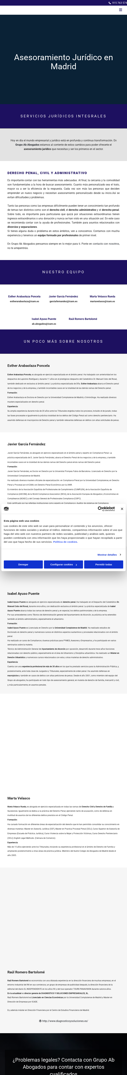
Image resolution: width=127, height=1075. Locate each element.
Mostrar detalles (107, 554)
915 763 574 (119, 2)
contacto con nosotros (106, 243)
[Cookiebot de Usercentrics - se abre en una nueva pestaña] (100, 508)
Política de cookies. (65, 541)
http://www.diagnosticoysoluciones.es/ (63, 850)
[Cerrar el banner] (122, 509)
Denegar (23, 564)
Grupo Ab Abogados (27, 144)
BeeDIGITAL (113, 1030)
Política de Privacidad (106, 1002)
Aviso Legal (101, 998)
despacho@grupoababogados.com (29, 1002)
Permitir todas (103, 564)
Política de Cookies (104, 1006)
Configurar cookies (63, 564)
